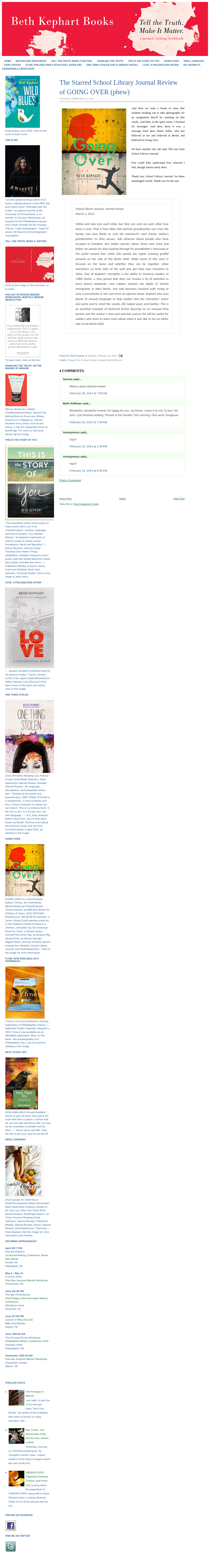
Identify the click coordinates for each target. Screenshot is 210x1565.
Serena (67, 379)
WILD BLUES (25, 1319)
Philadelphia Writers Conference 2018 (26, 1341)
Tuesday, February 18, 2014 (101, 355)
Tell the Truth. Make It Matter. (71, 61)
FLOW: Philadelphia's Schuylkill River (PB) (54, 65)
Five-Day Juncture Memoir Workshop (26, 1280)
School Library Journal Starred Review (101, 360)
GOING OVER (171, 61)
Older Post (179, 498)
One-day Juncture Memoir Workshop (26, 1359)
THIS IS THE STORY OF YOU (143, 61)
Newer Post (65, 498)
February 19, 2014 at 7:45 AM (88, 422)
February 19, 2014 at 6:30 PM (88, 470)
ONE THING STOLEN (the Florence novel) (112, 65)
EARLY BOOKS (12, 65)
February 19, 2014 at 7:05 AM (88, 393)
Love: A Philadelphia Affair (161, 65)
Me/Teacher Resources (31, 61)
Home (7, 61)
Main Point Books (15, 1323)
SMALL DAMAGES (194, 61)
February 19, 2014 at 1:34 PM (88, 446)
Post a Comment (70, 480)
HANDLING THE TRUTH (110, 61)
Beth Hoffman (72, 403)
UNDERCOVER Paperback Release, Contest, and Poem (37, 1476)
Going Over (74, 360)
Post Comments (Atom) (86, 504)
